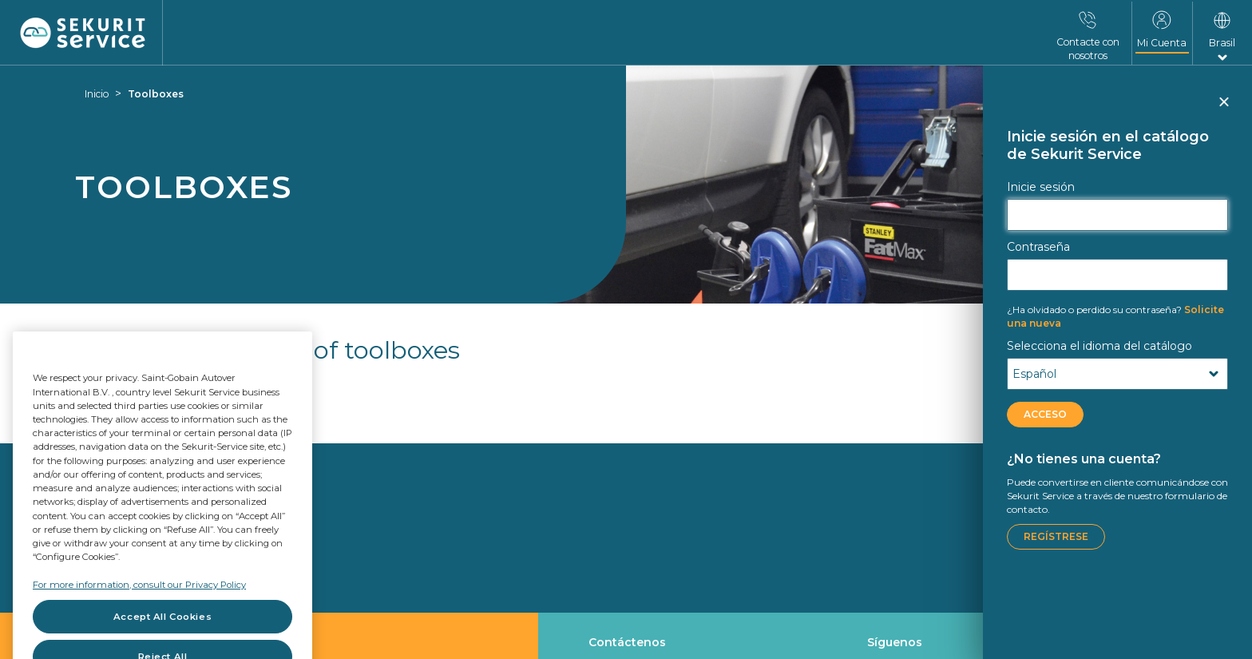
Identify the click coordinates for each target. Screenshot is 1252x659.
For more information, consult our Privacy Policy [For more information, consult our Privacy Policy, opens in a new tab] (139, 612)
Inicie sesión (1041, 187)
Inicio (97, 94)
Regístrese (1056, 536)
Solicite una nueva (1115, 316)
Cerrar (1223, 108)
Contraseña (1038, 247)
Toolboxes (156, 94)
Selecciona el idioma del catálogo (1099, 346)
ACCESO (1045, 414)
